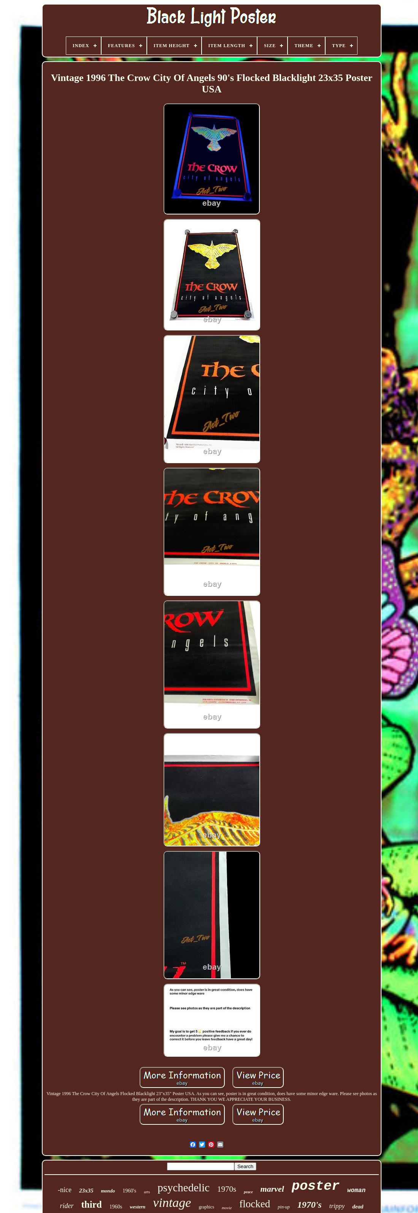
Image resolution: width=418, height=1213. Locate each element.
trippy (337, 1206)
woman (356, 1190)
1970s (226, 1189)
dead (357, 1206)
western (137, 1207)
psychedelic (183, 1187)
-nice (65, 1190)
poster (316, 1186)
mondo (108, 1191)
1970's (309, 1205)
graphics (206, 1207)
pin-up (283, 1207)
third (91, 1204)
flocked (254, 1204)
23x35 (86, 1191)
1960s (116, 1207)
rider (67, 1206)
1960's (129, 1191)
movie (227, 1207)
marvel (272, 1189)
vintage (172, 1203)
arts (147, 1191)
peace (248, 1192)
